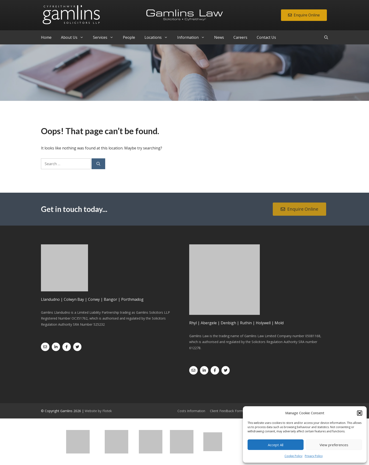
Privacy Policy (314, 456)
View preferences (334, 444)
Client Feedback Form (226, 411)
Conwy (94, 299)
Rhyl (193, 322)
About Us (74, 37)
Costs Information (191, 411)
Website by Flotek (98, 411)
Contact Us (266, 37)
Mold (279, 322)
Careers (240, 37)
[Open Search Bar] (326, 37)
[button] (359, 413)
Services (105, 37)
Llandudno (50, 299)
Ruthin (246, 322)
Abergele (209, 322)
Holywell (263, 322)
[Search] (98, 163)
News (219, 37)
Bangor (110, 299)
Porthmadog (132, 299)
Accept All (275, 444)
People (129, 37)
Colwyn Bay (74, 299)
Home (46, 37)
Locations (158, 37)
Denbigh (228, 322)
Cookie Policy (293, 456)
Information (193, 37)
